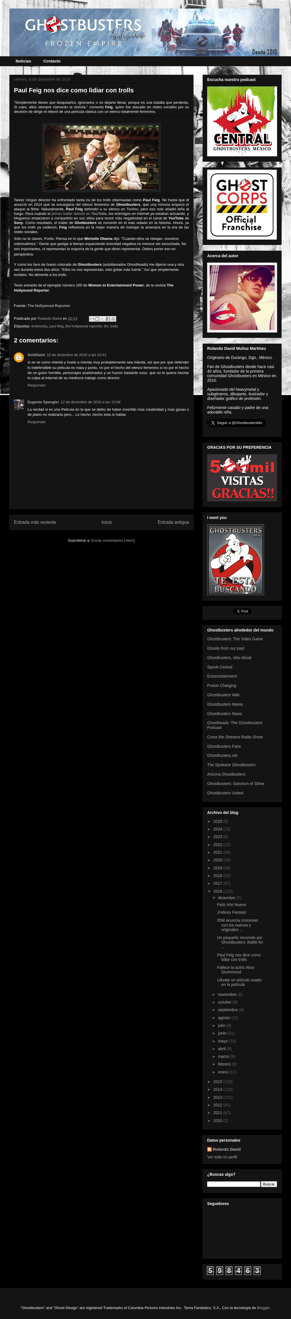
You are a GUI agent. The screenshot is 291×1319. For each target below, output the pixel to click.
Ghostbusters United (225, 793)
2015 (218, 1081)
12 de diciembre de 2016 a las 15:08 (90, 402)
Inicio (107, 522)
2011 (218, 1112)
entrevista (39, 326)
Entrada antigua (173, 522)
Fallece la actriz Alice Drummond (235, 970)
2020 (218, 860)
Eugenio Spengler (43, 402)
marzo (224, 1056)
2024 (218, 829)
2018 (218, 875)
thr (106, 326)
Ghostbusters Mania (225, 704)
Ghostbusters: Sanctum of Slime (235, 783)
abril (222, 1048)
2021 (218, 852)
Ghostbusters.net (222, 755)
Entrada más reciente (35, 522)
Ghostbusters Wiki (223, 695)
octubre (225, 1002)
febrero (225, 1064)
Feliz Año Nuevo (231, 904)
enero (223, 1072)
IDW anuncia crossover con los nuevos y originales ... (237, 925)
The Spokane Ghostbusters (231, 765)
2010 (218, 1120)
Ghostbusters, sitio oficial (229, 657)
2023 (218, 836)
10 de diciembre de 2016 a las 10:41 (76, 355)
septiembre (228, 1010)
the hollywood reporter (83, 326)
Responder (37, 385)
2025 (218, 821)
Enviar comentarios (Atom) (113, 540)
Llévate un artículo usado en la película (239, 982)
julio (222, 1025)
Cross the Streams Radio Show (235, 737)
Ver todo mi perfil (222, 1157)
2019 (218, 868)
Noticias (23, 61)
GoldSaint (36, 355)
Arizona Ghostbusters (226, 774)
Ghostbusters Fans (224, 746)
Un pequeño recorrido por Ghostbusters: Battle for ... (240, 942)
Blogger (263, 1308)
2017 (218, 883)
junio (222, 1033)
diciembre (227, 898)
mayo (223, 1041)
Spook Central (219, 667)
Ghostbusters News (224, 713)
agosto (224, 1017)
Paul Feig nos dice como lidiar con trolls (239, 957)
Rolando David (227, 1149)
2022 (218, 844)
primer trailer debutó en (78, 213)
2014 (218, 1089)
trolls (114, 326)
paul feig (56, 326)
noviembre (228, 994)
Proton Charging (221, 685)
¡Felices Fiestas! (231, 912)
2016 (218, 891)
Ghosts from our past (225, 648)
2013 (218, 1097)
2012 (218, 1105)
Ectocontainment (222, 676)
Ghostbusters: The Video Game (235, 639)
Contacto (52, 61)
